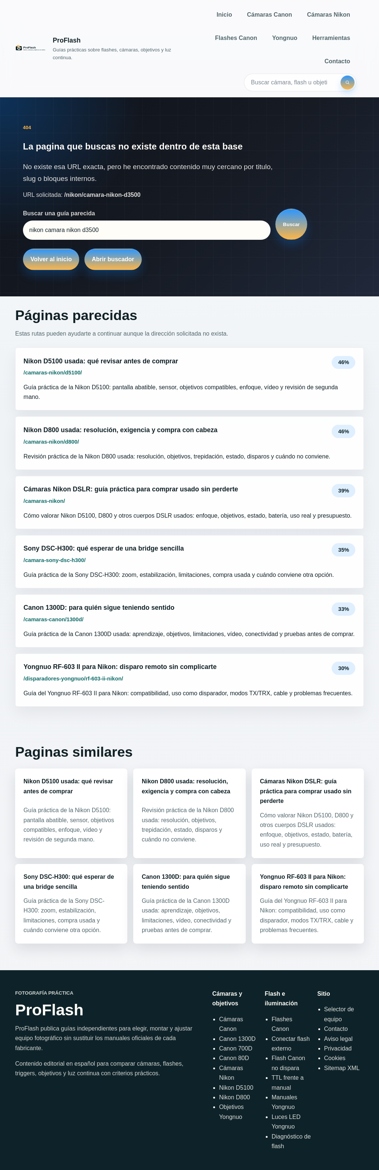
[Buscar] (348, 82)
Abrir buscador (113, 259)
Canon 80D (234, 1058)
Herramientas (331, 38)
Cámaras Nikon (329, 14)
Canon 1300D (237, 1039)
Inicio (224, 14)
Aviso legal (338, 1039)
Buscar (291, 224)
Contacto (337, 61)
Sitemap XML (342, 1068)
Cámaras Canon (269, 14)
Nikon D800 (234, 1097)
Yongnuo (284, 38)
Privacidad (338, 1048)
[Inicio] (102, 48)
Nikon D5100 (236, 1088)
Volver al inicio (51, 259)
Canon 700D (235, 1048)
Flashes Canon (236, 38)
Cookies (335, 1058)
